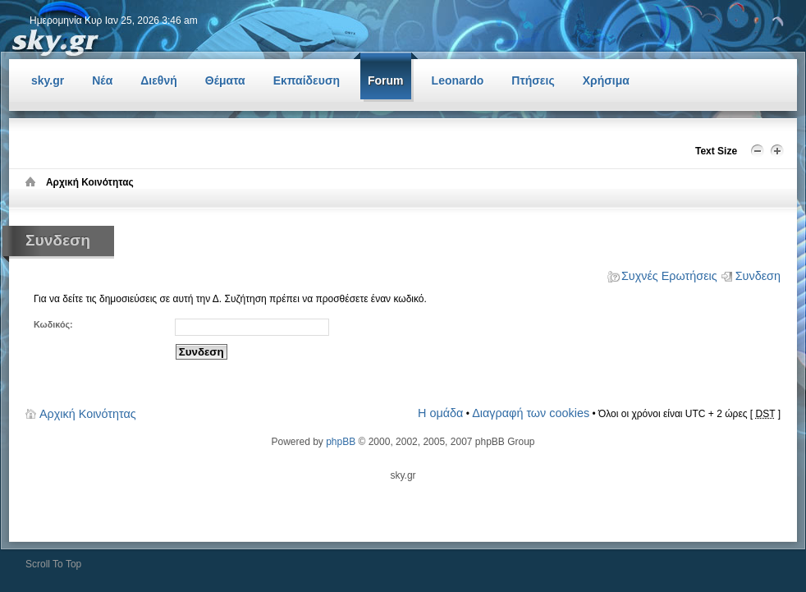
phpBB (340, 441)
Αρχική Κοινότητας (87, 413)
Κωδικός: (53, 324)
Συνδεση (758, 275)
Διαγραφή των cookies (530, 413)
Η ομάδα (440, 413)
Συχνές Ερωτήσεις (669, 275)
